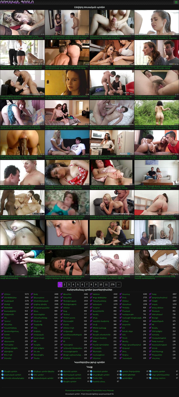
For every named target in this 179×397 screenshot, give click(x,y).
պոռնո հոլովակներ (131, 371)
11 (106, 284)
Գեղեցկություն (69, 304)
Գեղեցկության (69, 301)
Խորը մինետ (157, 308)
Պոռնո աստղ (69, 318)
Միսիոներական (41, 301)
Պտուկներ (8, 345)
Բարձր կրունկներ (101, 345)
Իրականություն (159, 338)
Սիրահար (126, 304)
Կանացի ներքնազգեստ (132, 318)
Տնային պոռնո (10, 371)
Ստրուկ (66, 338)
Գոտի (124, 338)
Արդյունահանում (159, 298)
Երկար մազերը (100, 338)
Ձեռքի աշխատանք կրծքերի (73, 355)
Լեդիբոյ (37, 331)
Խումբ (154, 348)
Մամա (66, 325)
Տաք (65, 311)
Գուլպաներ (157, 355)
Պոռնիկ (125, 308)
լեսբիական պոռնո (12, 375)
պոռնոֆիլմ (127, 378)
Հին (124, 335)
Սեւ (5, 318)
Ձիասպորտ (39, 298)
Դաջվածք (38, 325)
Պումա (37, 358)
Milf (35, 341)
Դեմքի (95, 331)
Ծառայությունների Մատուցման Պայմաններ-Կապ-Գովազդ (89, 390)
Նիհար (125, 321)
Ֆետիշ (125, 341)
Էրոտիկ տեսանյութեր (14, 378)
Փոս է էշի (8, 355)
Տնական (156, 311)
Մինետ (7, 294)
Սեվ (35, 328)
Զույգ (95, 318)
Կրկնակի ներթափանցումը (73, 348)
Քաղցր (155, 318)
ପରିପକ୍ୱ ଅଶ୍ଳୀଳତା (158, 378)
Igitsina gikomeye (128, 375)
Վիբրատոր (9, 341)
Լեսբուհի (126, 325)
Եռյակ (154, 304)
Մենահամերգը (40, 318)
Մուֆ (95, 325)
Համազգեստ (99, 355)
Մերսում (96, 358)
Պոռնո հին (97, 378)
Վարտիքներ (39, 314)
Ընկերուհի (9, 314)
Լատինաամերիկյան (72, 335)
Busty (36, 294)
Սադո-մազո (39, 338)
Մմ (123, 328)
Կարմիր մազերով (101, 321)
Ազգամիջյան (157, 321)
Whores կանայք (99, 328)
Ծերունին (97, 352)
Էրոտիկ (155, 335)
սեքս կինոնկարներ (161, 375)
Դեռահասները (99, 301)
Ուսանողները (10, 328)
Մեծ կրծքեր (157, 331)
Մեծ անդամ (157, 314)
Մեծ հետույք (157, 352)
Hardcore (96, 294)
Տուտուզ (126, 294)
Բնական (126, 311)
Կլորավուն (68, 345)
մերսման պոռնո (100, 371)
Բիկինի (66, 358)
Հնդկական (39, 335)
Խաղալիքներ (10, 311)
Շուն (124, 298)
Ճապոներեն (98, 311)
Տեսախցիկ (39, 355)
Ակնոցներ (8, 352)
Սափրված (9, 301)
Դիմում (66, 314)
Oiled (95, 341)
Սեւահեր (8, 325)
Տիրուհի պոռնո (70, 371)
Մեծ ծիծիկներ (10, 298)
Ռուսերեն (97, 348)
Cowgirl (154, 301)
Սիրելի (7, 304)
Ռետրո (7, 338)
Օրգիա (125, 355)
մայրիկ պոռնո (158, 371)
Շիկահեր (67, 298)
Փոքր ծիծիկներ (100, 298)
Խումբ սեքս (127, 331)
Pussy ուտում (157, 341)
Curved (7, 335)
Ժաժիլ (95, 314)
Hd (153, 325)
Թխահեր (67, 294)
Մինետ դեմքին (11, 348)
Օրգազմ (126, 348)
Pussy (154, 294)
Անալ (36, 311)
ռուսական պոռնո (17, 2)
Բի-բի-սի (38, 321)
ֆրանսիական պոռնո (43, 378)
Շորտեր (7, 358)
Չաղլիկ (37, 345)
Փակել (155, 328)
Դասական (127, 358)
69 (64, 341)
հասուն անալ (99, 382)
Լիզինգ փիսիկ (40, 304)
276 (112, 284)
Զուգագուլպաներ (42, 308)
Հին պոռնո (39, 375)
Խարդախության (159, 345)
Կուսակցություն (70, 352)
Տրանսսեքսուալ (11, 331)
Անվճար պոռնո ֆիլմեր (44, 371)
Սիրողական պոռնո (72, 375)
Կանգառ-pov (127, 314)
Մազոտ (96, 308)
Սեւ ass (37, 352)
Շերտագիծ (68, 321)
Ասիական (97, 304)
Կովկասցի (68, 331)
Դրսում (7, 321)
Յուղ (124, 352)
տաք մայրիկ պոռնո (72, 378)
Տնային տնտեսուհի (101, 335)
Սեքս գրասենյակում (131, 345)
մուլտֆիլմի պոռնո (101, 375)
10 (101, 284)
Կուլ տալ (156, 358)
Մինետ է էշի (68, 328)
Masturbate (8, 308)
